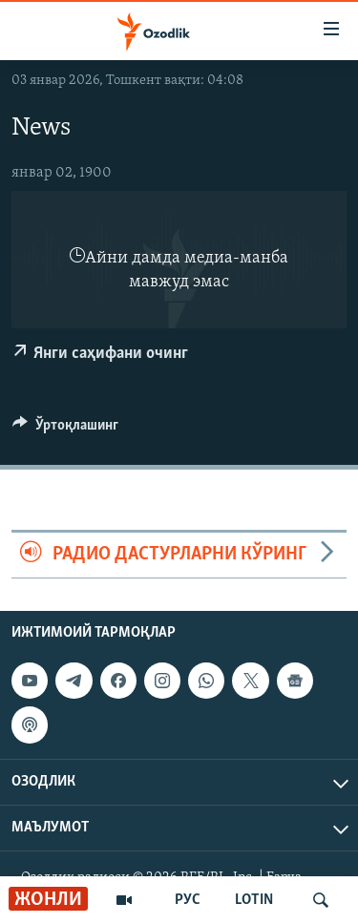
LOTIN (254, 900)
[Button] (65, 429)
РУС (187, 900)
